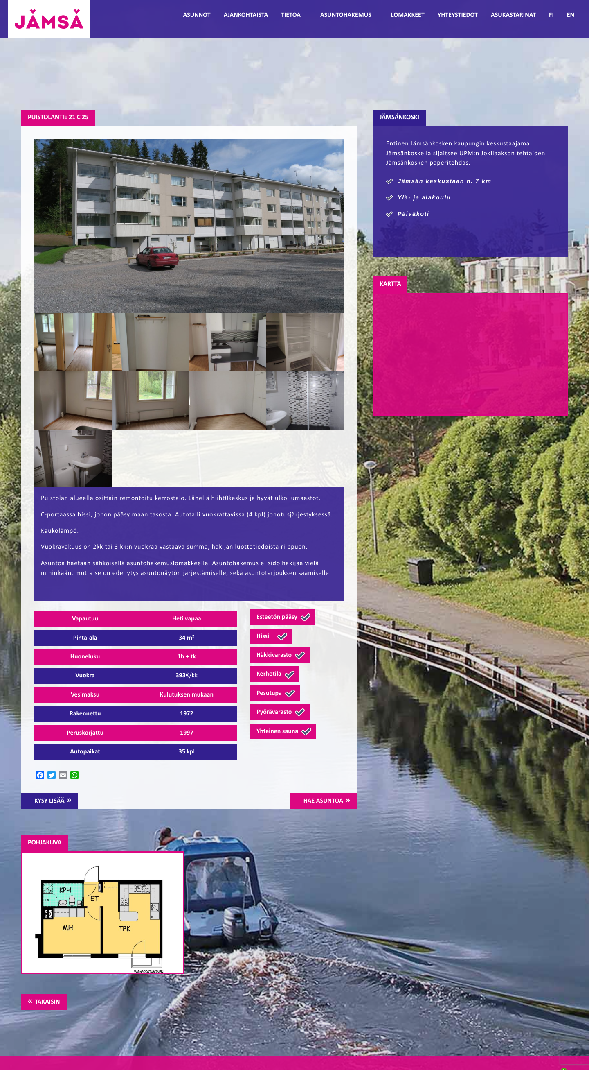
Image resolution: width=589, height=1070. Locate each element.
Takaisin (47, 1002)
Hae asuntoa (323, 801)
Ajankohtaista (246, 15)
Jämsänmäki (49, 19)
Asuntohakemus (345, 15)
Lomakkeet (408, 15)
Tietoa (291, 15)
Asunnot (197, 15)
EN (570, 15)
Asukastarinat (513, 15)
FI (551, 15)
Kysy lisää (49, 801)
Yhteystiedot (458, 15)
